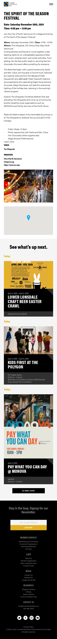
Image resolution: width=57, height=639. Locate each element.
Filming (28, 592)
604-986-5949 (28, 608)
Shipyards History (28, 589)
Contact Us (28, 575)
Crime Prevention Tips (28, 596)
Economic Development (28, 544)
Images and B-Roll (28, 580)
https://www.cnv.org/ (12, 164)
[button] (28, 218)
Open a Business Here (28, 563)
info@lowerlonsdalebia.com (28, 606)
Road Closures (28, 594)
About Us (28, 558)
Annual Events (28, 565)
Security (28, 549)
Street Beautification (28, 546)
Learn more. (9, 141)
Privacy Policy (28, 627)
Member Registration (28, 560)
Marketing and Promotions (28, 541)
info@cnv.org (9, 161)
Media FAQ (28, 577)
